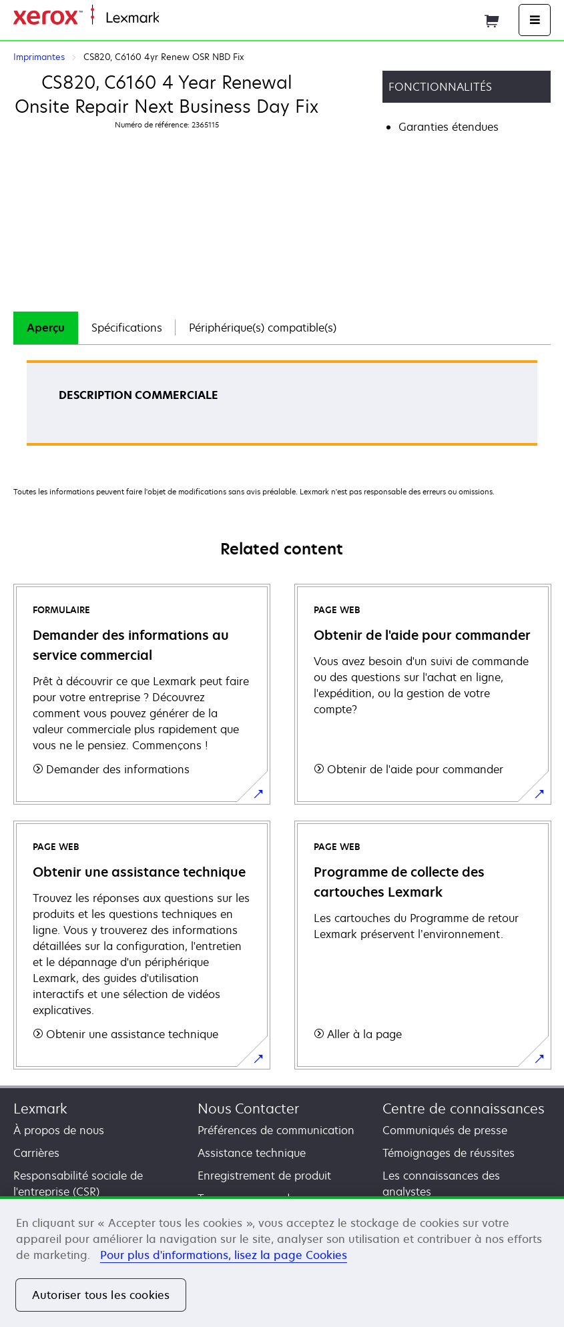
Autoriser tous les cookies (101, 1295)
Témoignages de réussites (448, 1153)
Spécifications (126, 327)
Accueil (175, 18)
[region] (282, 1261)
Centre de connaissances (463, 1108)
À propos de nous (58, 1130)
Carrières (36, 1153)
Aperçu (46, 327)
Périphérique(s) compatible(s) (262, 327)
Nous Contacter (248, 1108)
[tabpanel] (282, 407)
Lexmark (40, 1108)
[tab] (45, 328)
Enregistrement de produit (264, 1175)
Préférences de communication (276, 1130)
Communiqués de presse (444, 1130)
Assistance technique (252, 1153)
